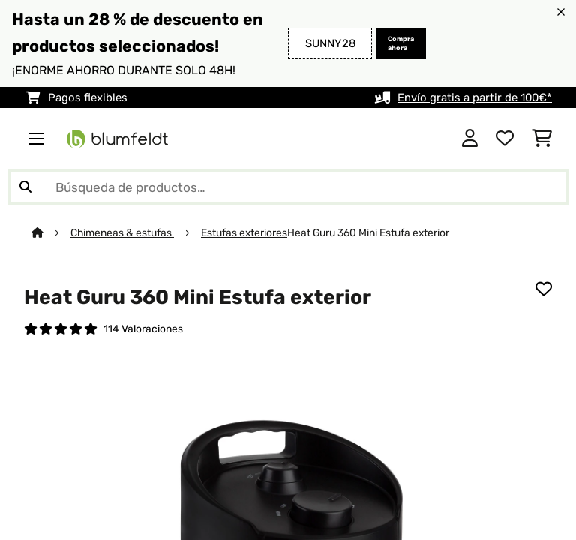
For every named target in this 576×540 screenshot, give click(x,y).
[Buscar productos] (288, 188)
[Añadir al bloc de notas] (544, 288)
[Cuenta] (470, 138)
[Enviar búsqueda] (26, 187)
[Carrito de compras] (542, 138)
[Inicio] (51, 232)
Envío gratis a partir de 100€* (475, 97)
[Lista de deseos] (505, 138)
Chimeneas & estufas (122, 232)
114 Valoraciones (143, 328)
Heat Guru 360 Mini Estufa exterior (368, 232)
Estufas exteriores (244, 232)
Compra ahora (401, 43)
